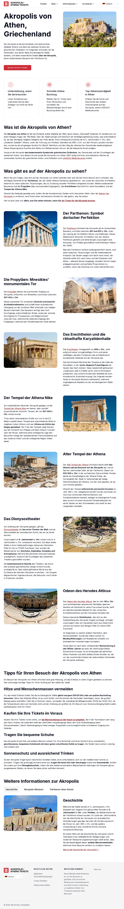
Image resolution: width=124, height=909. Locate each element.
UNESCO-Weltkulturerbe (74, 158)
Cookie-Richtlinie (40, 881)
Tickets (43, 4)
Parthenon (72, 228)
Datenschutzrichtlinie (42, 885)
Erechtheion (72, 349)
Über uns (97, 869)
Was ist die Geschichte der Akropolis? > (81, 849)
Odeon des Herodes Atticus (79, 601)
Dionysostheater (11, 529)
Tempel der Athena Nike (15, 408)
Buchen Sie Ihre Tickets (17, 68)
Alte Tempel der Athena (78, 464)
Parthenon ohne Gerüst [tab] (61, 789)
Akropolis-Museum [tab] (33, 789)
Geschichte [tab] (11, 789)
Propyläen (12, 291)
